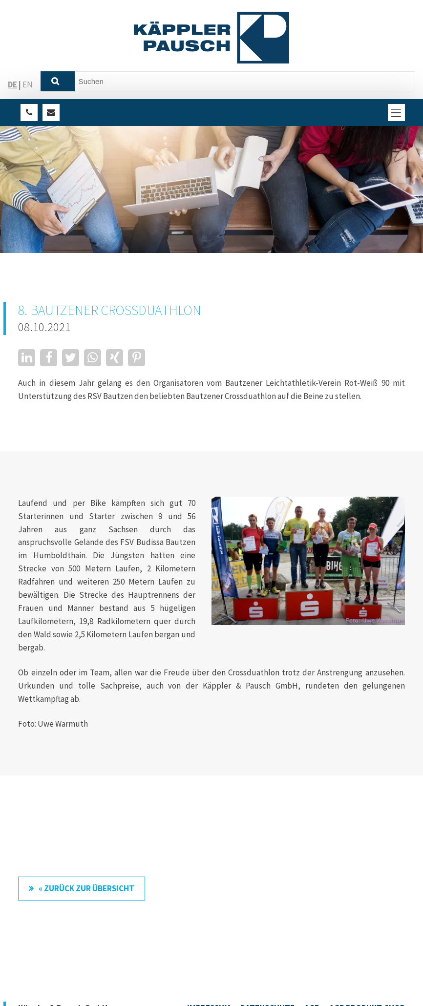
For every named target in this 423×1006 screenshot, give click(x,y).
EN (27, 84)
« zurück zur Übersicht (86, 888)
